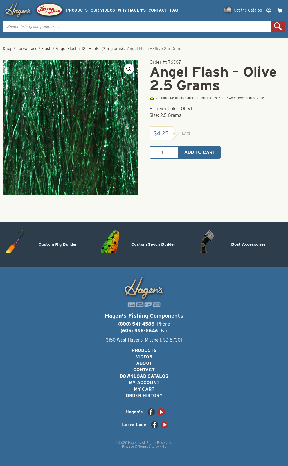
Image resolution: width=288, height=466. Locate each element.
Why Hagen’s (132, 10)
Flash (46, 48)
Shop (7, 48)
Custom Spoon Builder (153, 244)
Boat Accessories (248, 244)
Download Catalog (144, 376)
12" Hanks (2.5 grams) (102, 48)
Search (278, 26)
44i (162, 446)
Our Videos (103, 10)
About (144, 363)
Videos (144, 357)
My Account (144, 382)
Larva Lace (26, 48)
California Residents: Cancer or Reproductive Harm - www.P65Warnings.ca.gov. (207, 98)
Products (77, 10)
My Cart (144, 389)
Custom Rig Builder (58, 244)
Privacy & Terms (135, 446)
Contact (157, 10)
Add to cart (199, 152)
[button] (129, 69)
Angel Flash (66, 48)
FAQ (174, 10)
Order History (144, 395)
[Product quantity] (164, 152)
